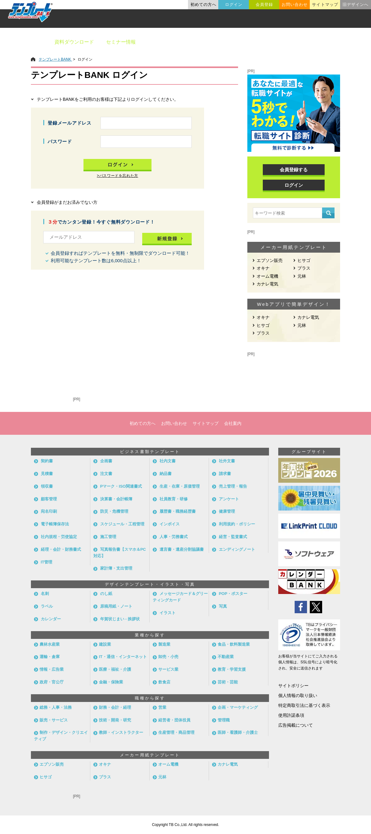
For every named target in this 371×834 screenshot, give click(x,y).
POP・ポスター (233, 593)
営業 (162, 707)
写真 (223, 606)
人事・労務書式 (174, 536)
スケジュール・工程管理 (122, 524)
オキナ (263, 268)
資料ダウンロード (74, 42)
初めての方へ (203, 4)
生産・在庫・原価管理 (180, 486)
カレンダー (51, 619)
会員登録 (264, 4)
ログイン (233, 4)
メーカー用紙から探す (336, 42)
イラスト (168, 612)
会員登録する (294, 169)
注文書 (106, 473)
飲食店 (164, 682)
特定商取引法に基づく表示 (304, 705)
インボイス (170, 524)
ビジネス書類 (163, 42)
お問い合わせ (295, 4)
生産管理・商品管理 (176, 732)
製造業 (164, 644)
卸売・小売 (168, 656)
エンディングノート (237, 549)
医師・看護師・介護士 (238, 732)
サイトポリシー (293, 685)
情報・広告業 (52, 669)
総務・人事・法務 (56, 707)
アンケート (229, 499)
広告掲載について (295, 725)
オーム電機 (267, 276)
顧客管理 (49, 499)
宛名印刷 (49, 511)
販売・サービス (54, 720)
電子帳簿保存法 (55, 524)
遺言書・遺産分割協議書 (182, 549)
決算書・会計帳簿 (116, 499)
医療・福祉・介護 (115, 669)
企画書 (106, 461)
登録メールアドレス (70, 123)
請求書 (225, 473)
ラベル (47, 606)
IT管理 (47, 562)
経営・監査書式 (233, 536)
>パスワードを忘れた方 (117, 175)
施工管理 (108, 536)
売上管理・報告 (233, 486)
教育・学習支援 (232, 669)
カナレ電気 (267, 283)
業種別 (261, 42)
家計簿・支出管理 (116, 568)
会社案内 (232, 423)
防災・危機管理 (114, 511)
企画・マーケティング (238, 707)
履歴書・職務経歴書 (178, 511)
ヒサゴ (303, 260)
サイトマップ (325, 4)
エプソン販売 (270, 260)
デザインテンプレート (216, 42)
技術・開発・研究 (115, 720)
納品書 (166, 473)
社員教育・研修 (174, 499)
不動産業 (226, 656)
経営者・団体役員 (174, 720)
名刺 (45, 593)
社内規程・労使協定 (59, 536)
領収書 (47, 486)
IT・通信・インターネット (123, 656)
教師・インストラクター (121, 732)
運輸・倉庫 (50, 656)
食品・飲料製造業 (234, 644)
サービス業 (168, 669)
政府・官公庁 (52, 682)
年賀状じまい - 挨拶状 (120, 619)
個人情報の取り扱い (297, 695)
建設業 (105, 644)
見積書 (47, 473)
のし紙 (106, 593)
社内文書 (168, 461)
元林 (301, 276)
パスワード (60, 141)
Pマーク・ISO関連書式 (121, 486)
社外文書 (227, 461)
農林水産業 (50, 644)
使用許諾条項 (291, 715)
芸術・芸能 (228, 682)
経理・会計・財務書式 (61, 549)
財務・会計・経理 (115, 707)
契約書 (47, 461)
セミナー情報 (121, 42)
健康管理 (227, 511)
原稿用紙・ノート (116, 606)
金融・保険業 (111, 682)
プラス (303, 268)
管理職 (224, 720)
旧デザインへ (356, 4)
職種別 (290, 42)
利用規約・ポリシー (237, 524)
